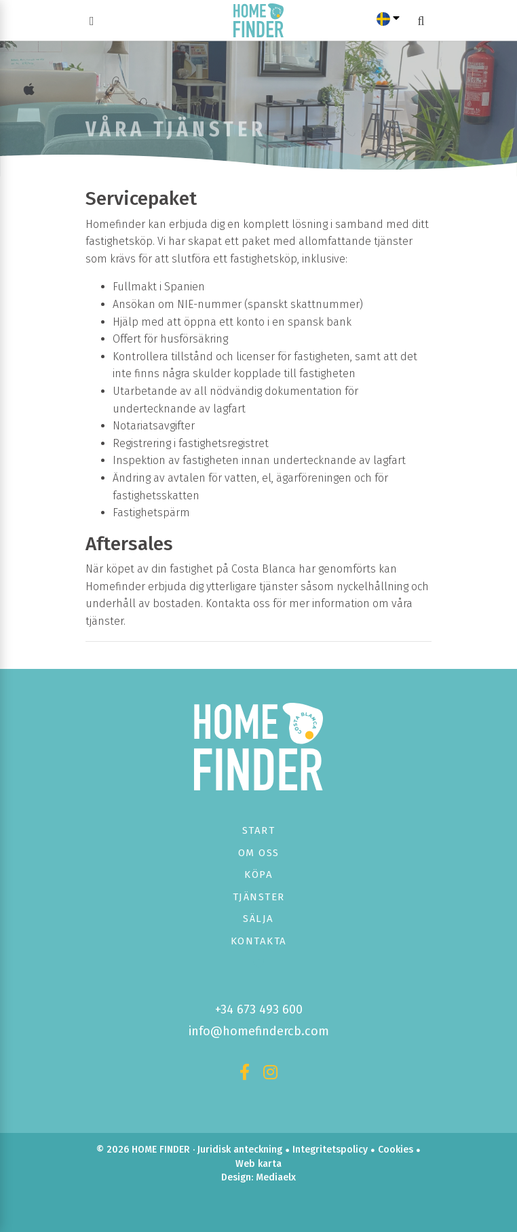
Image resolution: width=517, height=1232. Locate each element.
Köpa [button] (258, 874)
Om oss (259, 853)
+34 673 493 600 (259, 1009)
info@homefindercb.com (259, 1031)
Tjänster (259, 897)
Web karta (258, 1164)
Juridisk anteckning (239, 1149)
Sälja (258, 918)
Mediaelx (276, 1177)
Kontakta (259, 941)
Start (258, 830)
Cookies (395, 1149)
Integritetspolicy (330, 1149)
